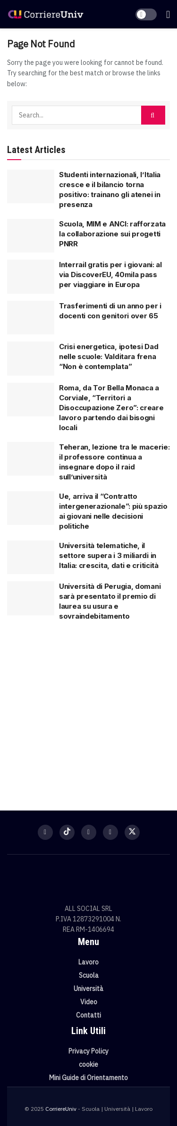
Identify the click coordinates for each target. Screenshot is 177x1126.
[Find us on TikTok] (67, 832)
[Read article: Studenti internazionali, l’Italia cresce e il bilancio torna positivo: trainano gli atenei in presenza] (30, 187)
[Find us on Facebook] (45, 832)
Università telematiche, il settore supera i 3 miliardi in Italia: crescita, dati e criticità (109, 555)
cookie (88, 1064)
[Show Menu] (168, 14)
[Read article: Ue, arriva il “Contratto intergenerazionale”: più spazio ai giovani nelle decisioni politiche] (30, 508)
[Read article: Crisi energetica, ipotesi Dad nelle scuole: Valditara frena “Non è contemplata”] (30, 359)
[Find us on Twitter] (132, 832)
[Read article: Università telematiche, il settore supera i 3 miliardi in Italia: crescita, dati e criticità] (30, 557)
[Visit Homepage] (45, 14)
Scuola (89, 975)
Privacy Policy (88, 1051)
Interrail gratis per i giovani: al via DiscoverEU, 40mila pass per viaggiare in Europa (110, 274)
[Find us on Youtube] (110, 832)
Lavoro (88, 962)
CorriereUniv (60, 1108)
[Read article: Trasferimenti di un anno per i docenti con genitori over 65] (30, 318)
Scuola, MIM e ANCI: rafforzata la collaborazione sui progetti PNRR (112, 233)
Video (88, 1002)
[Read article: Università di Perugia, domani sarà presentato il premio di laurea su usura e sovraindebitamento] (30, 598)
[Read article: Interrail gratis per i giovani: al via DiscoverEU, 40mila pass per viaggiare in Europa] (30, 277)
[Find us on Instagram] (88, 832)
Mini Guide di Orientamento (88, 1077)
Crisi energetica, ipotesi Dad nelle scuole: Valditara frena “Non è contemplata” (108, 356)
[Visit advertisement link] (88, 711)
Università (88, 988)
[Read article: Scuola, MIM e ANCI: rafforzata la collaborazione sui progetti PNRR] (30, 236)
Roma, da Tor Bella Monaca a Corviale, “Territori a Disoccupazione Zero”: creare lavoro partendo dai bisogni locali (111, 407)
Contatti (88, 1015)
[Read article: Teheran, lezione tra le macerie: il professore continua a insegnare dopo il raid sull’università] (30, 459)
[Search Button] (153, 115)
